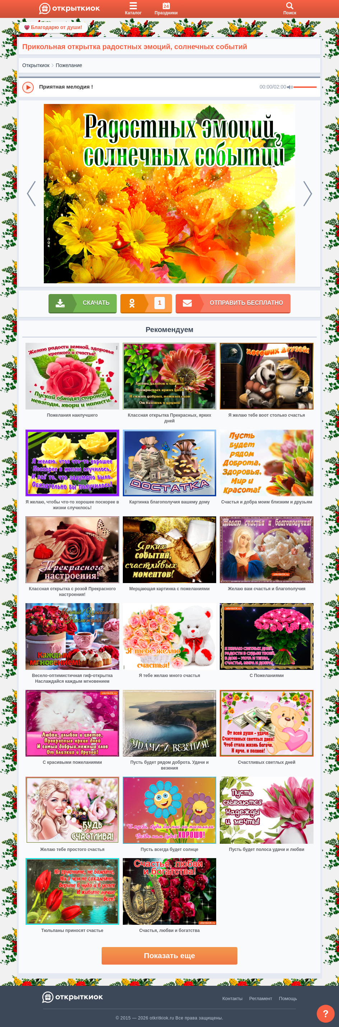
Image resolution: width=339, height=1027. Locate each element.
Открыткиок (36, 65)
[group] (169, 87)
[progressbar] (305, 87)
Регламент (260, 998)
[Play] (28, 87)
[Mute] (289, 87)
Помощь (288, 998)
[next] (308, 193)
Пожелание (69, 65)
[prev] (31, 193)
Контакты (232, 998)
